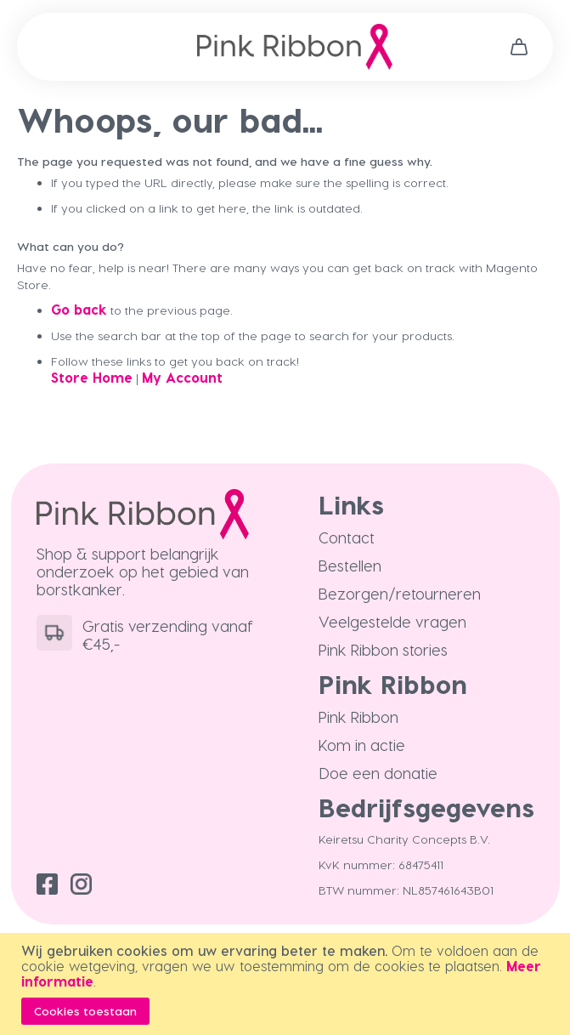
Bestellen (350, 565)
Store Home (92, 377)
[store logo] (294, 47)
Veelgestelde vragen (392, 621)
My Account (182, 377)
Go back (79, 309)
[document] (287, 984)
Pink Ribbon (358, 716)
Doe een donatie (378, 773)
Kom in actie (362, 745)
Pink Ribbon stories (383, 649)
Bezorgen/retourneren (400, 593)
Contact (347, 537)
